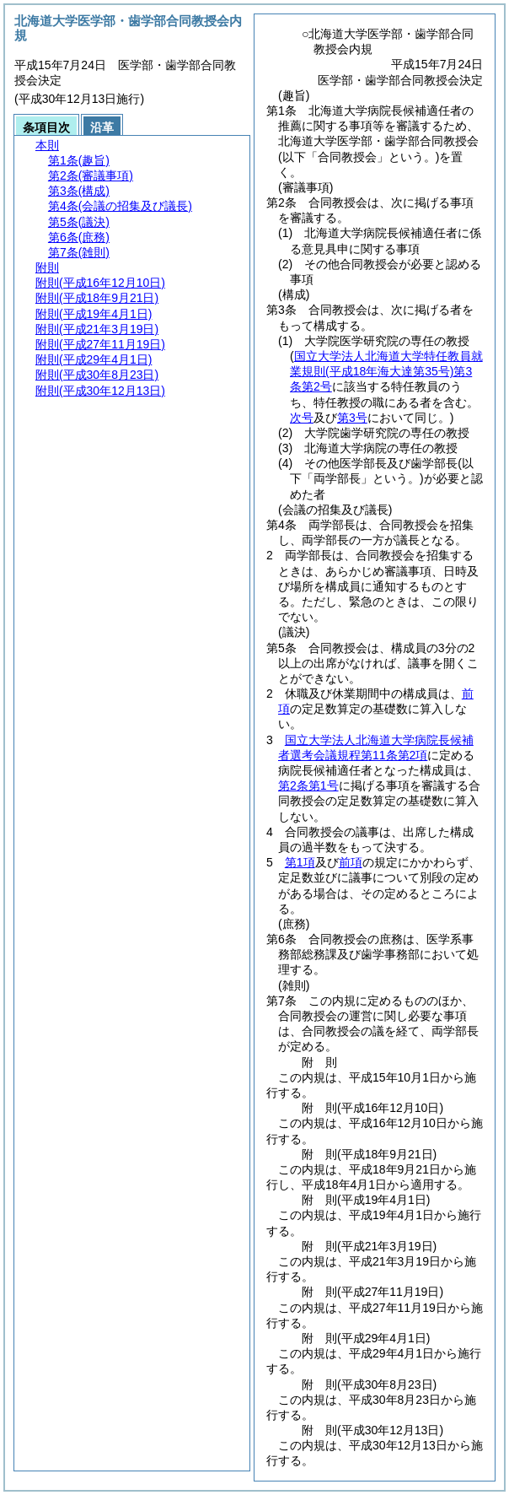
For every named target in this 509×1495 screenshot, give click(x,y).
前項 (350, 862)
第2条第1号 (308, 785)
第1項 (300, 862)
